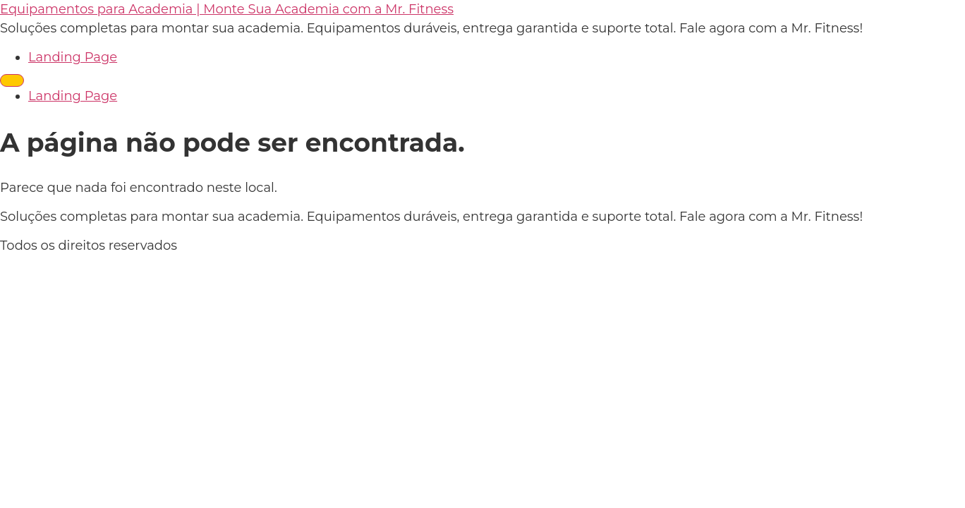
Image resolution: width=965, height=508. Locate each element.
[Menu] (12, 80)
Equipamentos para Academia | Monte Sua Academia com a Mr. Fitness (227, 9)
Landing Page (72, 57)
